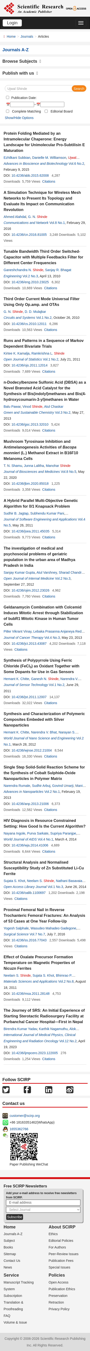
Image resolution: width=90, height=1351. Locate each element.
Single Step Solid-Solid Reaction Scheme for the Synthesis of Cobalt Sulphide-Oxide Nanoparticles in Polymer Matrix (44, 773)
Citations (48, 181)
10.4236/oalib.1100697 (29, 893)
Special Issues (59, 1267)
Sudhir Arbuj (41, 786)
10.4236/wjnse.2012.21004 (32, 750)
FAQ (7, 1316)
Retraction (56, 1302)
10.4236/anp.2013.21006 (30, 804)
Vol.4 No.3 (52, 637)
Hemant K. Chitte (16, 679)
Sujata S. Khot (14, 881)
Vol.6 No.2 (76, 163)
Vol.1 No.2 (44, 318)
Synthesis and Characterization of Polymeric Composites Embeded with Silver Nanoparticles (44, 719)
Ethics (53, 1234)
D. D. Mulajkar (35, 312)
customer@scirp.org (25, 1116)
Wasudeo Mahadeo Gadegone (53, 928)
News (8, 1267)
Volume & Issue (15, 1322)
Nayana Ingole (14, 833)
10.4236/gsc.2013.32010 (30, 424)
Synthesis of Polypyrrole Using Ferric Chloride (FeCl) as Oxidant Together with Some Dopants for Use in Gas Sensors (41, 666)
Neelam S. (40, 881)
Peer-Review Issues (64, 1254)
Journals (26, 36)
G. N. (37, 217)
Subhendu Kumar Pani (47, 513)
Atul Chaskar (53, 406)
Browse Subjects (21, 61)
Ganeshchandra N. (23, 270)
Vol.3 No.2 (63, 412)
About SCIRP (62, 1227)
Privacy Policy (59, 1309)
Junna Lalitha (34, 466)
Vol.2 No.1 (52, 792)
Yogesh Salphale (16, 928)
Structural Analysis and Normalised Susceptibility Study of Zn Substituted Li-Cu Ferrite (44, 868)
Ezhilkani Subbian (17, 158)
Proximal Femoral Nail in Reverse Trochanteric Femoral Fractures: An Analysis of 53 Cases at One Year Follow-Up (44, 915)
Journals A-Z (13, 1234)
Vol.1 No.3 (55, 887)
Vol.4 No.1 (45, 839)
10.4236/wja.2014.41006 (30, 845)
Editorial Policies (61, 1241)
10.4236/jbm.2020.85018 (30, 483)
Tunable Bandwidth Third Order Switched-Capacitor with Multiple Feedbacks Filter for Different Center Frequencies (43, 257)
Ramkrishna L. (48, 353)
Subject (9, 1241)
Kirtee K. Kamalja (17, 353)
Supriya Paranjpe (63, 833)
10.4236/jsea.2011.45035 (30, 531)
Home (11, 36)
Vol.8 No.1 (57, 223)
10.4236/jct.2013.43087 (29, 643)
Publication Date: (23, 98)
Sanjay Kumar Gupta (19, 572)
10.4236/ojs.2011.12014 (30, 365)
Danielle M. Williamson (49, 158)
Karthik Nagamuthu (53, 1029)
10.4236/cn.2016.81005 (29, 235)
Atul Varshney (46, 572)
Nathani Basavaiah (70, 881)
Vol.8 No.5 (68, 472)
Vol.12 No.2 (68, 1041)
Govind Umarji (62, 786)
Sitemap (10, 1254)
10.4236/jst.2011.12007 (29, 697)
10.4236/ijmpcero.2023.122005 (35, 1053)
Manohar (58, 466)
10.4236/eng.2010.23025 (30, 282)
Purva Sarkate (37, 833)
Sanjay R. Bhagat (58, 270)
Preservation (58, 1296)
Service (11, 1275)
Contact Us (12, 1261)
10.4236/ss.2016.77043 (29, 940)
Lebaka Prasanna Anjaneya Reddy (59, 631)
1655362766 (19, 1129)
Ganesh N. (44, 679)
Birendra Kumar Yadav (20, 1029)
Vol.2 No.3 (30, 276)
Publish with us (20, 73)
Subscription (13, 1296)
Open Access (59, 1282)
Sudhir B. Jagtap (16, 513)
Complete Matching (26, 111)
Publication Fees (61, 1261)
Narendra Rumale (17, 786)
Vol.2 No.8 (66, 981)
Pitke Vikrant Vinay (17, 631)
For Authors (57, 1247)
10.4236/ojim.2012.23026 (30, 590)
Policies (57, 1275)
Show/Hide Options (19, 118)
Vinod (32, 406)
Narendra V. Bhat (44, 732)
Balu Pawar (12, 406)
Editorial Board (62, 111)
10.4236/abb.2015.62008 (30, 175)
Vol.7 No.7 (37, 934)
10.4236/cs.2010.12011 (29, 324)
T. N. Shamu (13, 466)
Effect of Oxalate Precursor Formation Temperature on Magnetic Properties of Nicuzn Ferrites (39, 962)
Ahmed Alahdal (15, 217)
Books (8, 1247)
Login (12, 23)
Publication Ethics (62, 1289)
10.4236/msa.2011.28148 (31, 993)
